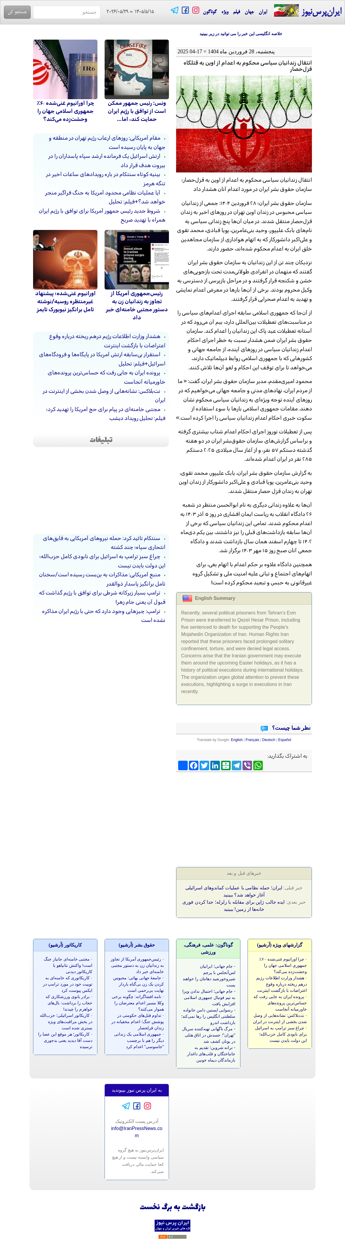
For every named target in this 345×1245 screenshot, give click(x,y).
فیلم (236, 12)
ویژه (224, 12)
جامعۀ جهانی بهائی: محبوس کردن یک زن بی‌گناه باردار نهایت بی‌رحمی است (138, 984)
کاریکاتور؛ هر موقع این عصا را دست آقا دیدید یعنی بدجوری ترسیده (65, 1040)
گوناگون (210, 12)
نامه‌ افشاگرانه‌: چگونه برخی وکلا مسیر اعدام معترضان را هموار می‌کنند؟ (138, 1002)
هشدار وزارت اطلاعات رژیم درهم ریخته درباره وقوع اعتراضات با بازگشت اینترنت (281, 984)
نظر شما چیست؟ (291, 728)
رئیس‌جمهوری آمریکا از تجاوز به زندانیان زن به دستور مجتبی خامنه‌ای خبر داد (137, 965)
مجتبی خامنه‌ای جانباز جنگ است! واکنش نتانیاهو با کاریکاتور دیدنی (68, 965)
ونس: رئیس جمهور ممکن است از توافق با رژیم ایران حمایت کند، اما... (137, 111)
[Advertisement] (267, 817)
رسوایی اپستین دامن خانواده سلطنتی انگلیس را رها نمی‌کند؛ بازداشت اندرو (208, 1016)
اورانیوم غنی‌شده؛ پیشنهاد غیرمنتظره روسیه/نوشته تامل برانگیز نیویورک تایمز (65, 301)
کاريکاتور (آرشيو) (65, 944)
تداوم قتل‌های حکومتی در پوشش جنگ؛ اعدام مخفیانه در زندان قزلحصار (137, 1021)
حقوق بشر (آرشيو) (137, 944)
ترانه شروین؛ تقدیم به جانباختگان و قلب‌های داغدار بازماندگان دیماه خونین (211, 1053)
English (237, 740)
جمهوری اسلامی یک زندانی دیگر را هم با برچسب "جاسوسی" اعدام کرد (139, 1040)
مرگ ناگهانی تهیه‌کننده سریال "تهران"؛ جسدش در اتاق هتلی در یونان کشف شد (208, 1035)
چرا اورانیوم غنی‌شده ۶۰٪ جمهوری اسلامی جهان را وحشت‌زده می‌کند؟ (65, 111)
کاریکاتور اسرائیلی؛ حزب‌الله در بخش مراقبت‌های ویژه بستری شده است (66, 1021)
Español (284, 740)
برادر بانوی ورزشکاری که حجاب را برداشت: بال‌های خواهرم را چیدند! (69, 1002)
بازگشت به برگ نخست (173, 1208)
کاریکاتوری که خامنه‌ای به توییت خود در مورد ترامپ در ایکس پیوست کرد (67, 984)
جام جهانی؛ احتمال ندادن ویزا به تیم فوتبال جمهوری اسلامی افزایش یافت (208, 997)
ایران (263, 12)
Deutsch (268, 740)
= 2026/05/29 (127, 12)
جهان (249, 12)
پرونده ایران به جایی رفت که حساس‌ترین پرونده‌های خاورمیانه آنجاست (280, 1002)
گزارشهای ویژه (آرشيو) (280, 944)
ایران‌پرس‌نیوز (307, 11)
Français (252, 740)
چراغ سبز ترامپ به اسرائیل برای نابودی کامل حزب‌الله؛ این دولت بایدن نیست (281, 1034)
